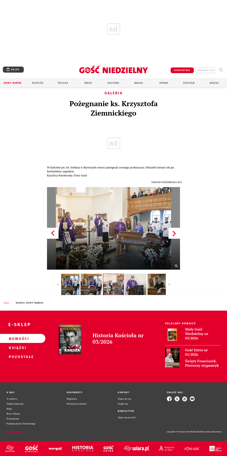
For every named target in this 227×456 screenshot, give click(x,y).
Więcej (214, 82)
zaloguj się (206, 70)
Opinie (163, 82)
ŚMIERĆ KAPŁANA (34, 302)
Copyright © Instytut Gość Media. (182, 432)
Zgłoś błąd (15, 432)
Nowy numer (13, 82)
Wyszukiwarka (221, 70)
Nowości (17, 338)
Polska (63, 82)
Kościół (38, 82)
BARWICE (20, 302)
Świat (88, 82)
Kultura (113, 82)
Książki (17, 347)
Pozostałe (17, 357)
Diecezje (189, 82)
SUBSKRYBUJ (182, 70)
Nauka (138, 82)
